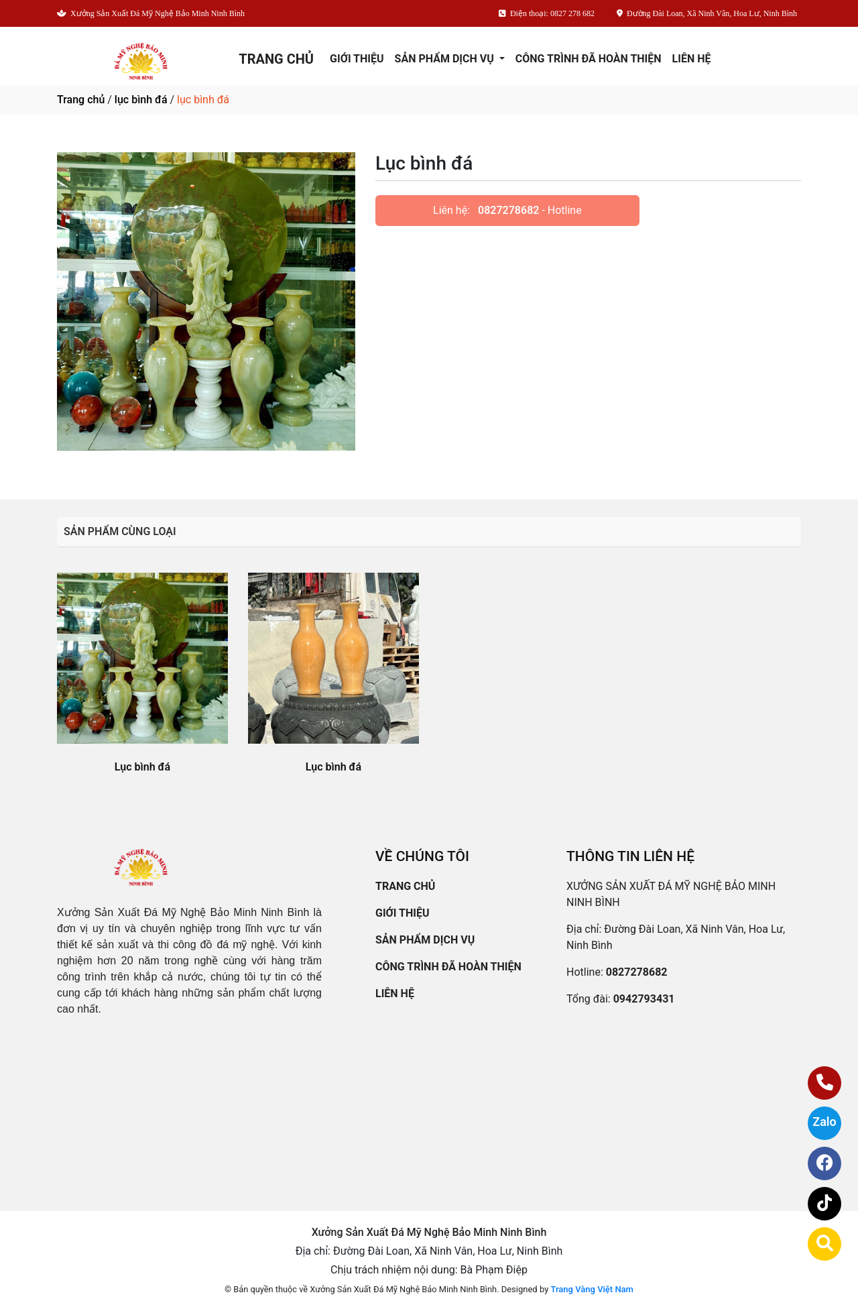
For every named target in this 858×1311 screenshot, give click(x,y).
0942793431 (644, 998)
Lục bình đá (142, 766)
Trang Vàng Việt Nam (592, 1289)
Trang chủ (81, 99)
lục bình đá (141, 99)
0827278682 (508, 210)
